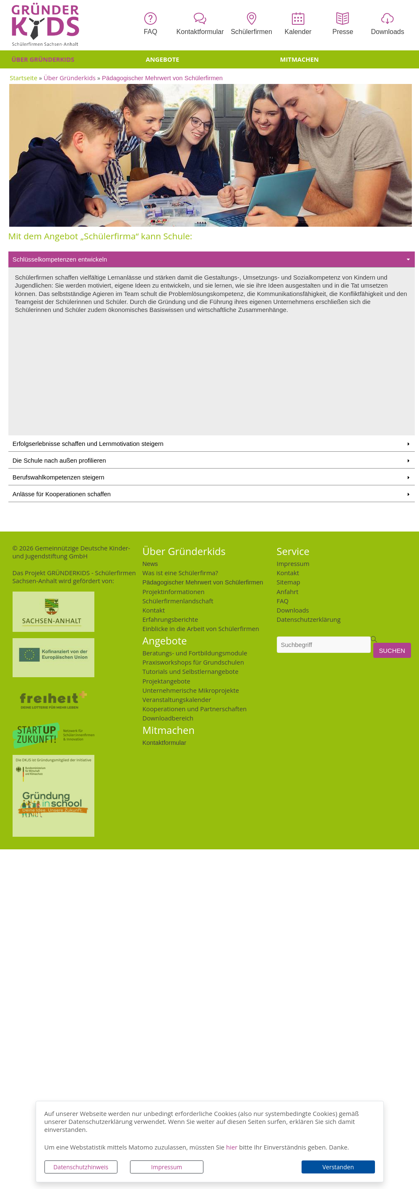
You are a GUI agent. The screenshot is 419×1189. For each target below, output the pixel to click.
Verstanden (338, 1167)
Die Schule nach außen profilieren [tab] (212, 460)
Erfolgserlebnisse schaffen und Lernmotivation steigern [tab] (212, 443)
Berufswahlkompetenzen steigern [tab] (212, 477)
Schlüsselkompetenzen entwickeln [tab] (212, 259)
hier (231, 1147)
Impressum (166, 1167)
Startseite (23, 77)
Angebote (163, 59)
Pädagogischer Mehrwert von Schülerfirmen (162, 77)
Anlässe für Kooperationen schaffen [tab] (212, 494)
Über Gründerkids (43, 59)
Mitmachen (299, 59)
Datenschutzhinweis (80, 1167)
